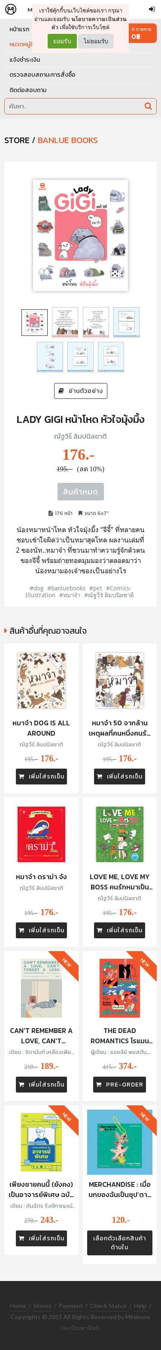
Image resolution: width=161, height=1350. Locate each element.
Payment (71, 1305)
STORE (17, 140)
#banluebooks (66, 588)
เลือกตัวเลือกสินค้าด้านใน (119, 1243)
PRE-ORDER (119, 1084)
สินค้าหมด (80, 491)
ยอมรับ (62, 41)
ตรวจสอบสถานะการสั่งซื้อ (42, 74)
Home (18, 1305)
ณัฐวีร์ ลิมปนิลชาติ (80, 436)
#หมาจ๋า (69, 595)
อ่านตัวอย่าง (80, 390)
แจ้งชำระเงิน (24, 59)
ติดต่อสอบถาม (27, 90)
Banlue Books (68, 140)
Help (140, 1305)
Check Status (108, 1305)
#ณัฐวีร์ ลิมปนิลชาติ (109, 595)
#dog (36, 588)
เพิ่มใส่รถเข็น (41, 776)
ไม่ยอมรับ (96, 41)
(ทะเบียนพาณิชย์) (80, 1328)
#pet (95, 588)
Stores (42, 1305)
